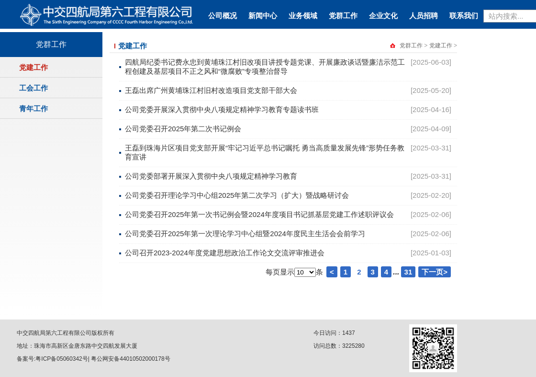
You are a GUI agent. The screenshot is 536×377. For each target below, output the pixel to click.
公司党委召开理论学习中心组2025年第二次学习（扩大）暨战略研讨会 (237, 195)
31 (408, 272)
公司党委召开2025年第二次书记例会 (183, 129)
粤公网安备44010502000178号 (130, 358)
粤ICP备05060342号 (61, 358)
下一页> (434, 272)
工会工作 (33, 88)
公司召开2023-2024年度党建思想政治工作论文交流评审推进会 (224, 253)
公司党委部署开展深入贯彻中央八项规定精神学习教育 (211, 176)
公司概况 (222, 15)
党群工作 (343, 15)
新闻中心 (262, 15)
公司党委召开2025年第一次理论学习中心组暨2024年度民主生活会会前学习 (245, 233)
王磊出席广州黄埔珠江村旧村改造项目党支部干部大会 (211, 90)
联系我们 (463, 15)
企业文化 (383, 15)
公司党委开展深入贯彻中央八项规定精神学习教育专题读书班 (222, 109)
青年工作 (33, 108)
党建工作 (33, 67)
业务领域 (303, 15)
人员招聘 (423, 15)
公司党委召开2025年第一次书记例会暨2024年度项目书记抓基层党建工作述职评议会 (259, 214)
